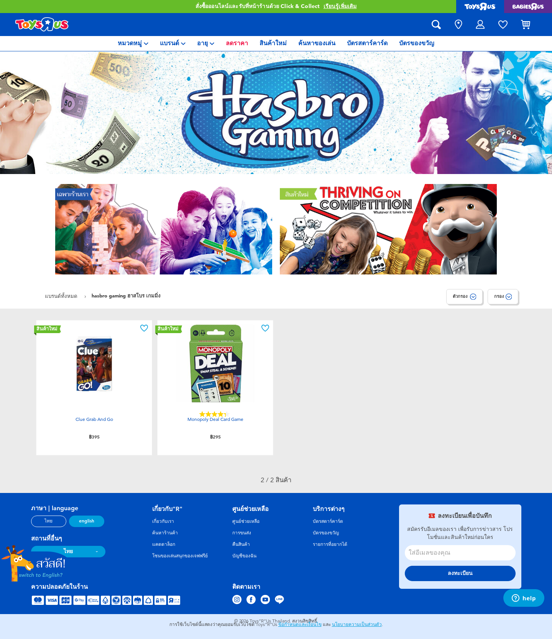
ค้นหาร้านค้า (165, 533)
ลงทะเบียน (460, 573)
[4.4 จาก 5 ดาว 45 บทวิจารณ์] (215, 414)
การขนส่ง (241, 533)
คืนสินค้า (241, 544)
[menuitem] (133, 43)
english (86, 521)
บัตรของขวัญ (326, 533)
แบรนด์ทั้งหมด (62, 296)
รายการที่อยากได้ (330, 544)
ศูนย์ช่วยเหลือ (246, 521)
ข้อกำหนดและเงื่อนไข (300, 624)
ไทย (48, 521)
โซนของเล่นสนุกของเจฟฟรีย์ (180, 556)
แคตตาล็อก (163, 544)
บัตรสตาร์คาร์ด (328, 521)
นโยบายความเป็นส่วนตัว (357, 624)
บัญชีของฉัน (244, 556)
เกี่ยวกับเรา (163, 521)
